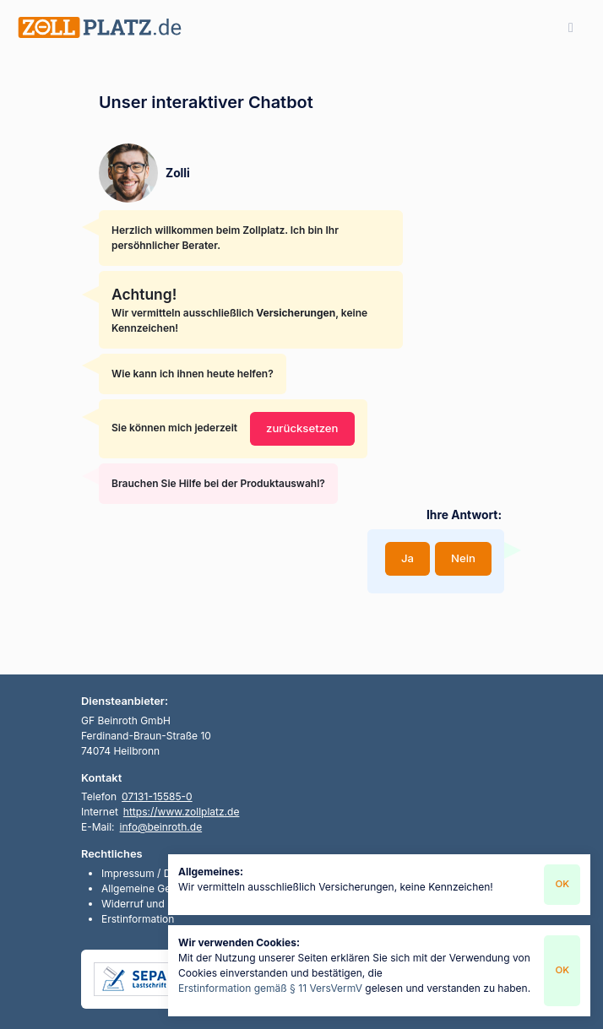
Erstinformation (137, 919)
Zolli (178, 173)
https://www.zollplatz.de (181, 811)
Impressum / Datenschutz (162, 873)
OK (562, 884)
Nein (463, 558)
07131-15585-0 (157, 796)
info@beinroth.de (161, 826)
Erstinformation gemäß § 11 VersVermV (270, 988)
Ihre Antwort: (464, 515)
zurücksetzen (302, 428)
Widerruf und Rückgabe (158, 903)
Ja (407, 558)
